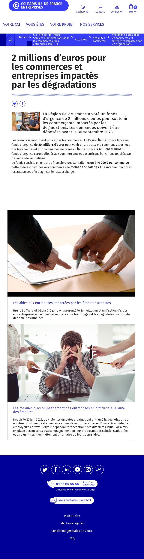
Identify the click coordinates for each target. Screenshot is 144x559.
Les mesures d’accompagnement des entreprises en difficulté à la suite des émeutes (69, 410)
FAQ (72, 538)
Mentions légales (72, 523)
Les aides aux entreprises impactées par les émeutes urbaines (62, 303)
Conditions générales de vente (72, 531)
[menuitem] (13, 25)
